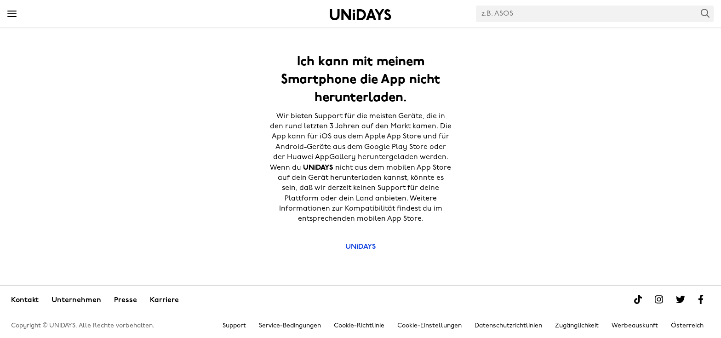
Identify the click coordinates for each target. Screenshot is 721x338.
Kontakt (25, 300)
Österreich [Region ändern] (687, 325)
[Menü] (12, 14)
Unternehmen (76, 300)
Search (705, 13)
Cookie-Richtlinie (359, 325)
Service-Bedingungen (290, 325)
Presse (125, 300)
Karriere (164, 300)
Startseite (360, 15)
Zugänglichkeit (577, 325)
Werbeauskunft (635, 325)
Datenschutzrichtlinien (508, 325)
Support (234, 325)
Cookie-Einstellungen (429, 325)
